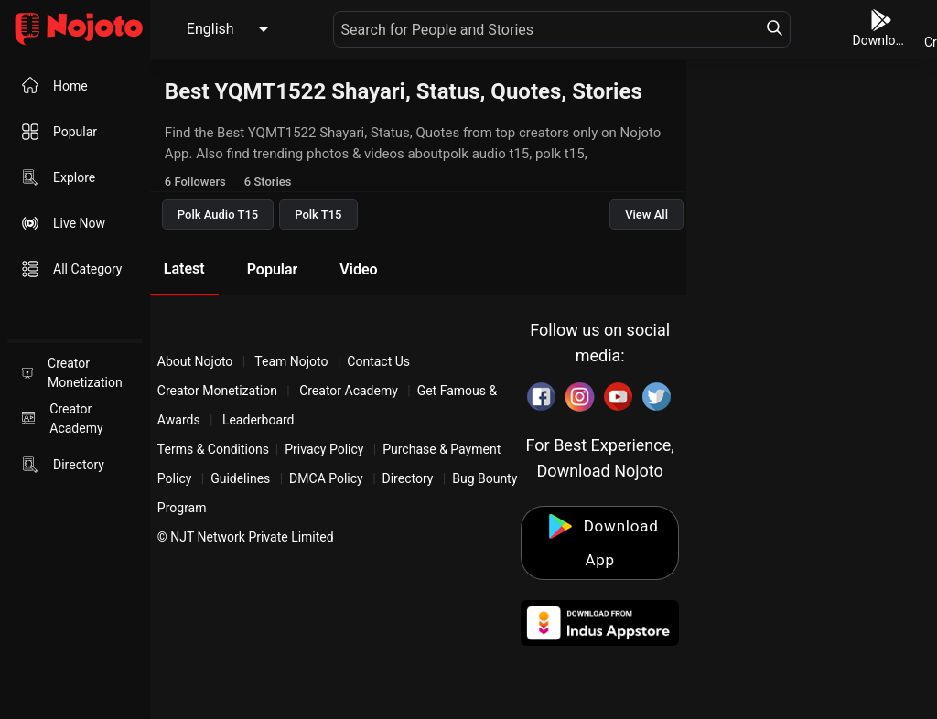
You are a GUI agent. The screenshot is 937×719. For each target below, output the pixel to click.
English (210, 29)
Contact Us (378, 361)
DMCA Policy (326, 478)
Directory (408, 478)
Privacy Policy (324, 449)
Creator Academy (349, 390)
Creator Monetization (219, 390)
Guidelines (240, 478)
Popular (272, 269)
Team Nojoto (291, 361)
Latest (184, 268)
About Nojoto (196, 361)
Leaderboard (258, 420)
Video (358, 269)
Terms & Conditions (213, 449)
